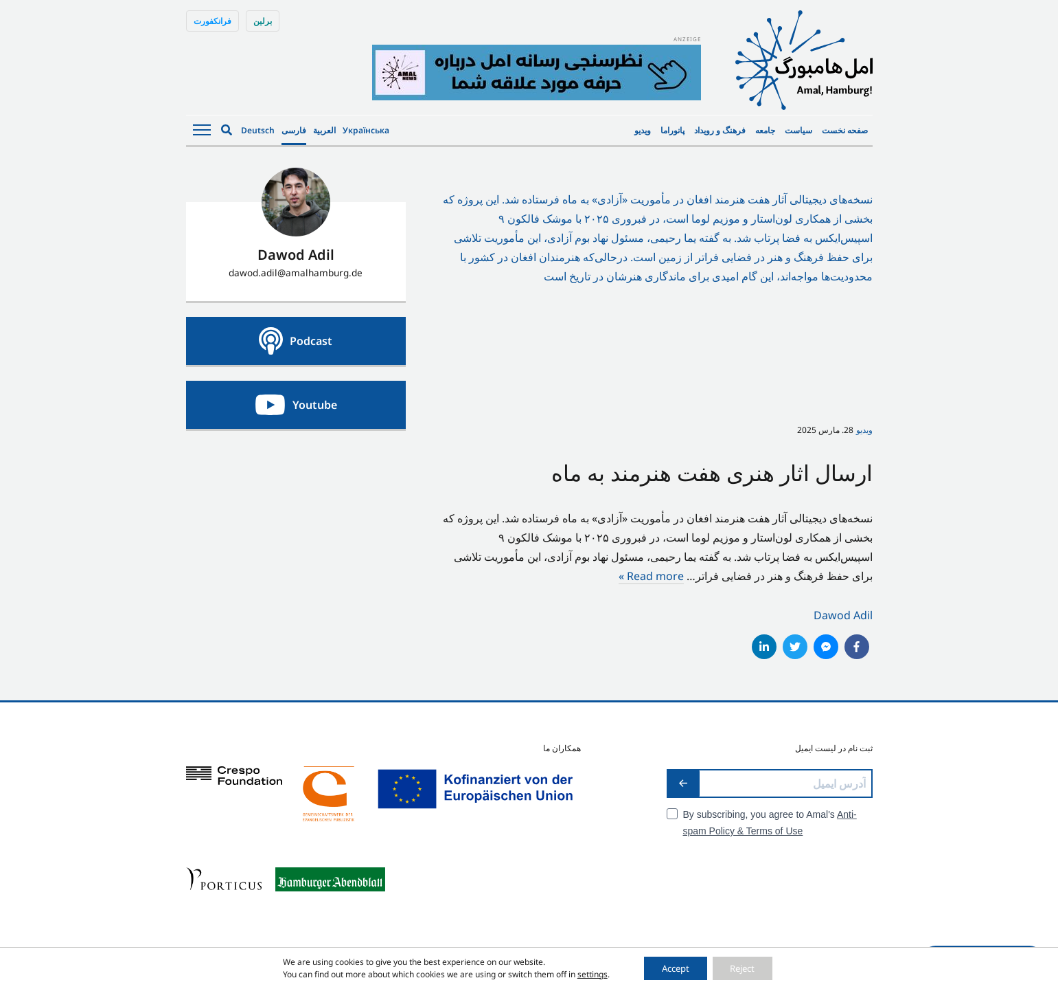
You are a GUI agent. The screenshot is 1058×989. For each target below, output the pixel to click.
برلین (262, 21)
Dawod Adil (843, 615)
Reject (747, 967)
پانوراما (672, 130)
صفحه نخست (845, 130)
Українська (366, 130)
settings (583, 973)
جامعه (765, 130)
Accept (671, 967)
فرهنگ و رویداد (720, 130)
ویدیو (642, 130)
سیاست (798, 130)
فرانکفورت (212, 21)
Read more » (651, 576)
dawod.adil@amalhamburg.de (296, 272)
